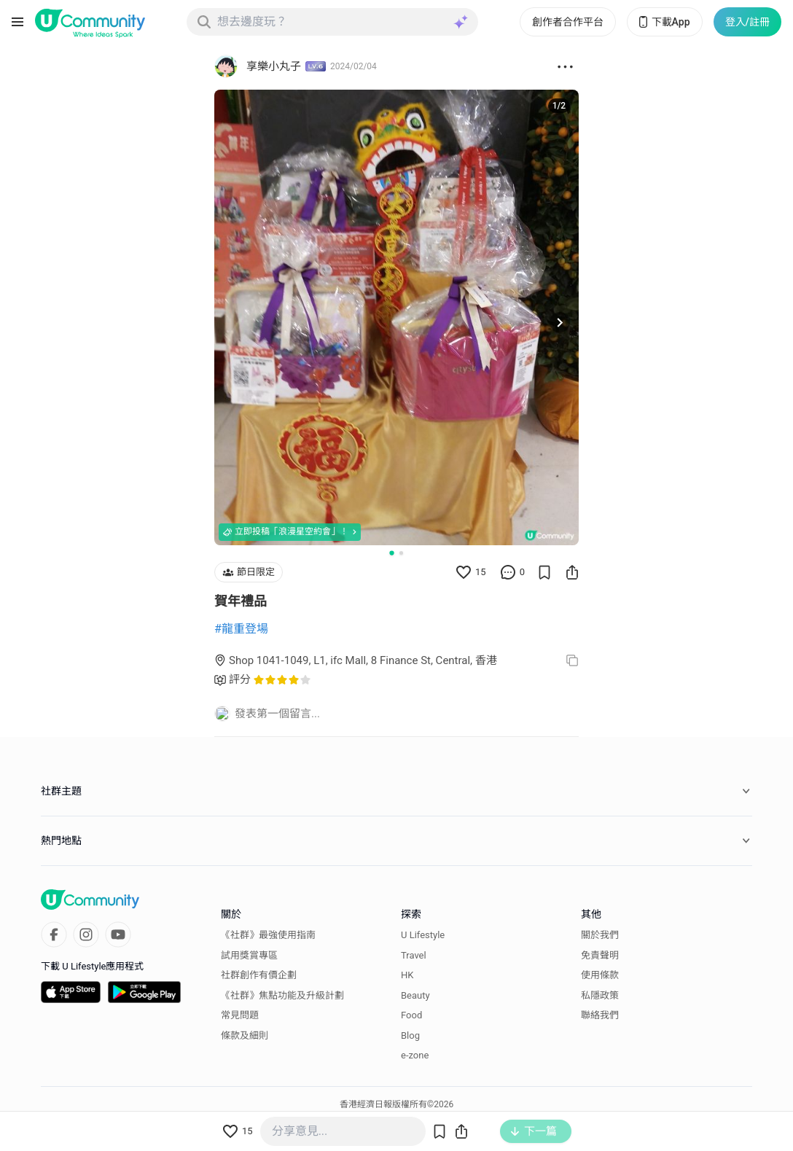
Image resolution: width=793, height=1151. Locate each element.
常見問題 (240, 1015)
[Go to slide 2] (401, 553)
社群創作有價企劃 (259, 974)
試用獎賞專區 (249, 955)
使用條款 (600, 974)
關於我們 (600, 934)
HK (407, 974)
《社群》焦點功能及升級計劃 (282, 995)
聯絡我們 (600, 1015)
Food (411, 1015)
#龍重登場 (241, 629)
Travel (413, 955)
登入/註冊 (747, 22)
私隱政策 (600, 995)
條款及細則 (244, 1035)
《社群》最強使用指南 (268, 934)
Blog (410, 1035)
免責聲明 (600, 955)
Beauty (415, 995)
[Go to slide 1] (391, 552)
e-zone (415, 1055)
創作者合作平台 (567, 22)
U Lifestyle (423, 934)
